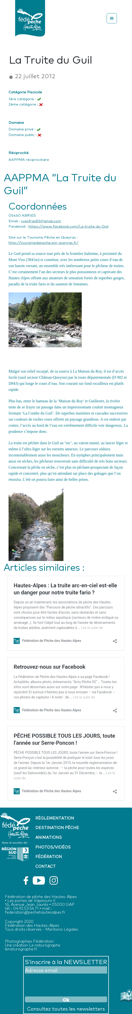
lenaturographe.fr (21, 948)
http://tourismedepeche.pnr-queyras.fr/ (43, 242)
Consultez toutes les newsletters (66, 1008)
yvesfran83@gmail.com (41, 220)
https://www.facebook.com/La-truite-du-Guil (68, 225)
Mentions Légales (61, 928)
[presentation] (62, 984)
